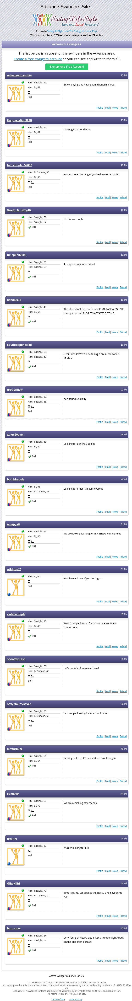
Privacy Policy (75, 999)
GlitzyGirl (13, 883)
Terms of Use (58, 999)
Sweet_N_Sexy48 (19, 210)
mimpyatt (13, 524)
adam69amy (15, 434)
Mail (107, 107)
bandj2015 (14, 300)
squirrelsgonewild (19, 344)
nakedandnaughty (19, 75)
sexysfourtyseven (19, 704)
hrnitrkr (12, 838)
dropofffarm (15, 389)
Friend (123, 107)
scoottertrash (16, 659)
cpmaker (13, 793)
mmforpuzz (15, 749)
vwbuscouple (16, 614)
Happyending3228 (19, 120)
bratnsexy (14, 928)
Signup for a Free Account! (67, 66)
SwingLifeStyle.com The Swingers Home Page (72, 31)
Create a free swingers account (38, 59)
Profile (99, 107)
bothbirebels (15, 479)
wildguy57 (14, 569)
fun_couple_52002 (19, 165)
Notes (115, 107)
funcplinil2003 (16, 255)
